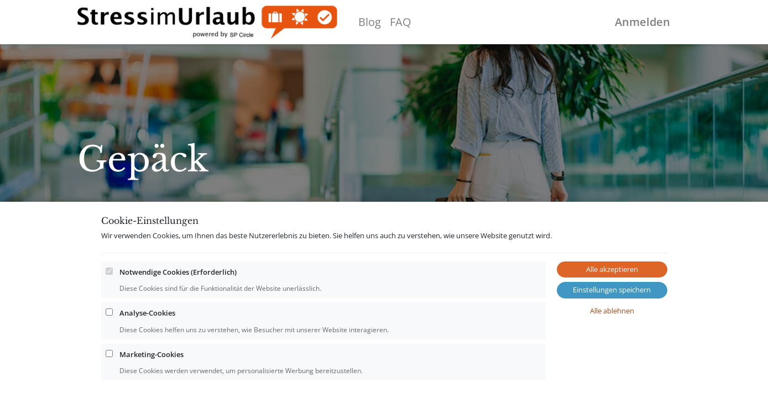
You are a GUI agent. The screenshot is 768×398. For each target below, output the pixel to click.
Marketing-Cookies (151, 386)
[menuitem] (369, 22)
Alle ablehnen (612, 342)
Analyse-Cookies (147, 345)
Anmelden (642, 21)
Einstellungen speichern (612, 322)
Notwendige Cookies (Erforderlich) (178, 303)
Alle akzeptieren (612, 301)
